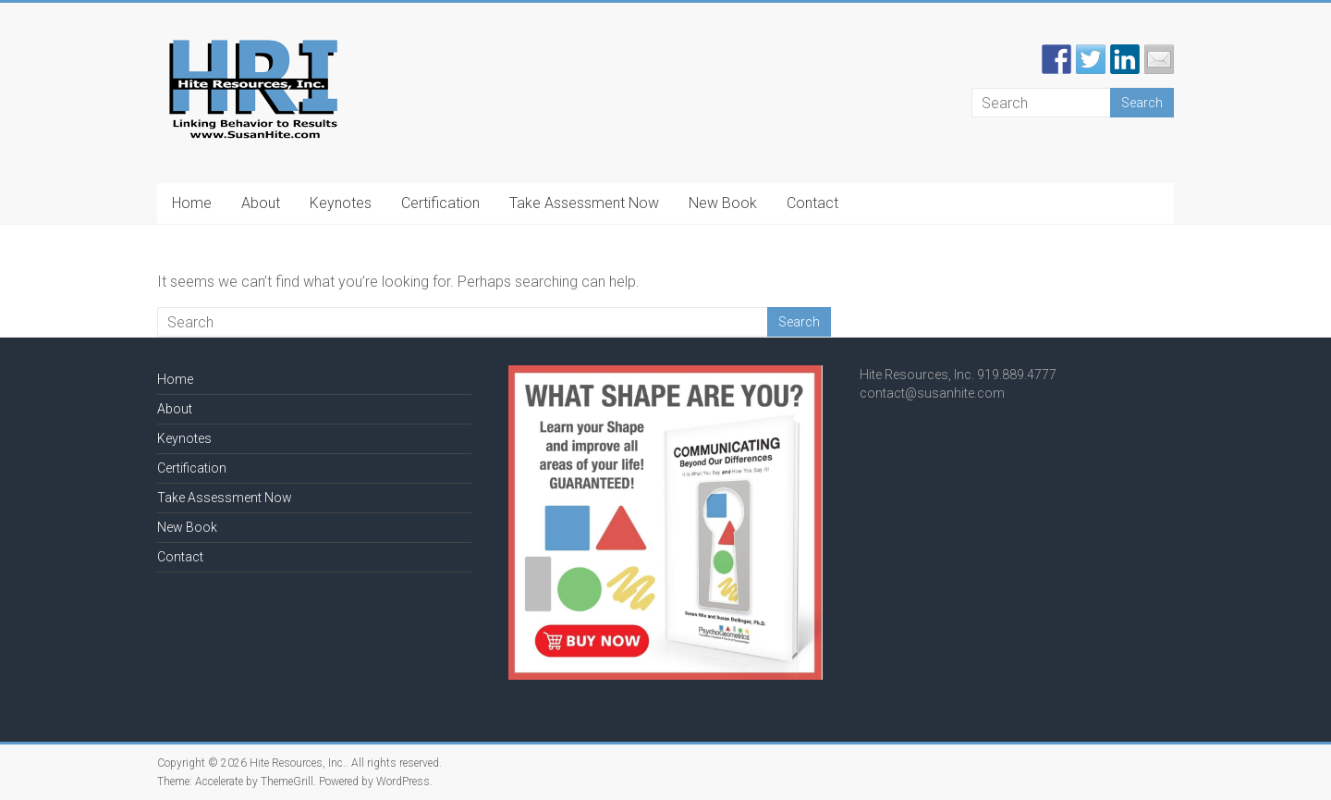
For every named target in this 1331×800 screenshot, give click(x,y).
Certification (440, 203)
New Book (723, 203)
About (260, 203)
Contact (812, 203)
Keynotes (341, 203)
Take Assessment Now (584, 203)
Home (192, 203)
